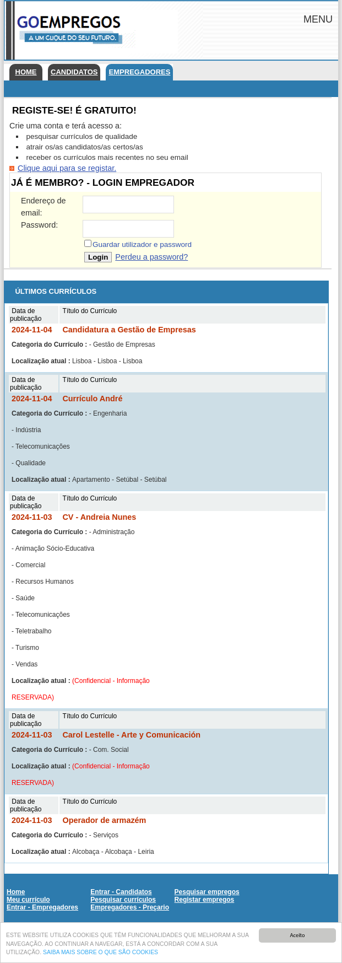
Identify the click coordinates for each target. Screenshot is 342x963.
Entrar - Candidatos (120, 892)
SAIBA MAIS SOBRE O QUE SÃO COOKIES (100, 953)
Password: (39, 224)
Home (26, 72)
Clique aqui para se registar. (67, 168)
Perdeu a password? (151, 256)
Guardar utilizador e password (142, 244)
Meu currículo (28, 899)
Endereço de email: (43, 206)
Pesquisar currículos (123, 899)
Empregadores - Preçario (129, 907)
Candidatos (74, 72)
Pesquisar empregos (207, 892)
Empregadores (139, 72)
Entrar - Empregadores (42, 907)
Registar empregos (205, 899)
